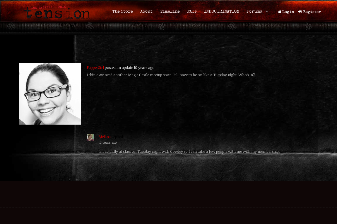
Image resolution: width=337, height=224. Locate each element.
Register (312, 12)
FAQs (192, 11)
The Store (122, 11)
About (146, 11)
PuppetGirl (95, 67)
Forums (254, 11)
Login (288, 12)
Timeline (170, 11)
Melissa (104, 136)
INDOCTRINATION (221, 11)
